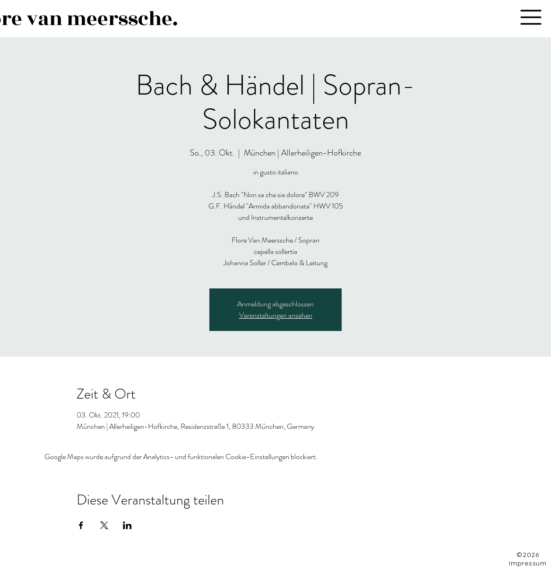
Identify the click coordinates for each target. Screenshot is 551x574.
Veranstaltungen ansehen (275, 315)
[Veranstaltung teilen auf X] (104, 525)
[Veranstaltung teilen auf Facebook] (81, 525)
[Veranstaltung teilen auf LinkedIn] (127, 525)
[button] (530, 17)
